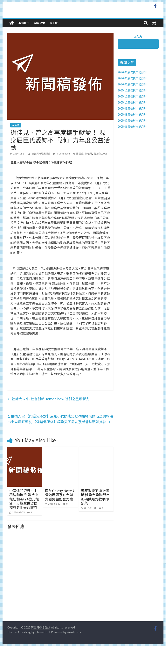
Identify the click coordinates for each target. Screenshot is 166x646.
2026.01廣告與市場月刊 (132, 84)
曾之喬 (97, 153)
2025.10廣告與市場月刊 (132, 102)
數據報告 (23, 23)
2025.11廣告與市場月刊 (132, 96)
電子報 (54, 23)
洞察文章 (39, 23)
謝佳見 (88, 153)
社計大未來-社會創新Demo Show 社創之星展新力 (48, 398)
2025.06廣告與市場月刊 (132, 126)
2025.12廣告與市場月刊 (132, 90)
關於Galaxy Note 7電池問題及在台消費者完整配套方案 (59, 494)
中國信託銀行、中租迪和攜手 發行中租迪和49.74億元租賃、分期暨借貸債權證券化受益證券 (24, 499)
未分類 (15, 125)
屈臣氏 (79, 153)
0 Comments (61, 153)
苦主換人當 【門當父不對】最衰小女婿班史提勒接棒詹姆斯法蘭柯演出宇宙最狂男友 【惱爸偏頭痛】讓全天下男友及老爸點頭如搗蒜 (60, 418)
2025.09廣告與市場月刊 (132, 108)
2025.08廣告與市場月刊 (132, 114)
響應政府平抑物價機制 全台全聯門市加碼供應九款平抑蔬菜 (95, 497)
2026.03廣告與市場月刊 (132, 72)
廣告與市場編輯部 (41, 153)
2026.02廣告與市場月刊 (132, 78)
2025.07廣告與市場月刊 (132, 120)
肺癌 (104, 153)
